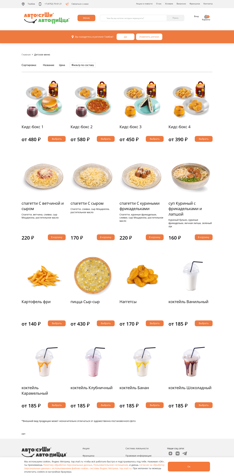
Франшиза (195, 3)
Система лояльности (137, 448)
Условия (169, 3)
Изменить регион (149, 36)
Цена (62, 65)
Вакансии (181, 3)
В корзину (56, 237)
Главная (26, 54)
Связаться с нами (77, 4)
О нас (159, 3)
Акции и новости (144, 3)
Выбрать (57, 138)
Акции (86, 448)
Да (125, 36)
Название (48, 65)
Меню (86, 17)
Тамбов (28, 4)
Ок (188, 466)
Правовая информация (138, 455)
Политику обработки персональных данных (67, 464)
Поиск (175, 18)
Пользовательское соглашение (110, 464)
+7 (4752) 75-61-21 (50, 4)
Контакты (208, 3)
